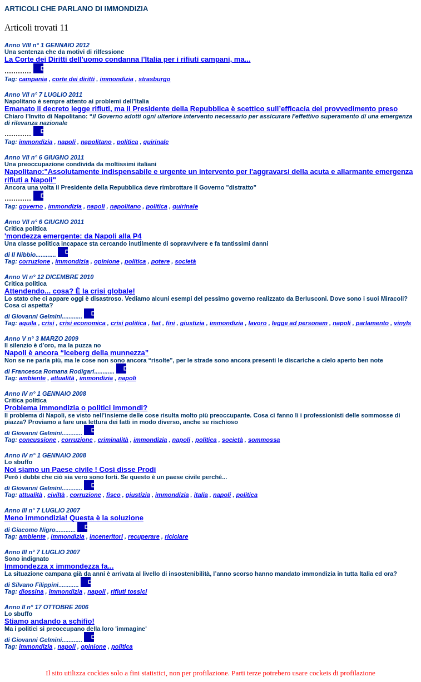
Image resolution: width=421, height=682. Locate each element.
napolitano (96, 141)
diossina (31, 591)
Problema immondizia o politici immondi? (75, 408)
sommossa (264, 439)
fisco (113, 494)
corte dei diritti (73, 79)
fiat (156, 323)
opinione (107, 261)
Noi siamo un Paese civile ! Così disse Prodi (80, 469)
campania (33, 79)
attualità (62, 378)
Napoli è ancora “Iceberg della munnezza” (76, 353)
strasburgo (154, 79)
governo (31, 206)
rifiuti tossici (129, 591)
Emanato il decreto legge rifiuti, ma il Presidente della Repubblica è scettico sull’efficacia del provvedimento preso (201, 108)
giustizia (192, 323)
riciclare (176, 536)
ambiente (32, 378)
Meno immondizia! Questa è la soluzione (73, 518)
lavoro (258, 323)
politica (127, 141)
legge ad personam (300, 323)
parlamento (372, 323)
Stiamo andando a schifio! (49, 621)
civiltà (56, 494)
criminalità (113, 439)
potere (160, 261)
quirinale (156, 141)
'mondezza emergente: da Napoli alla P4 (73, 236)
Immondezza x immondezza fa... (59, 566)
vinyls (402, 323)
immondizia (116, 79)
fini (170, 323)
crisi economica (83, 323)
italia (201, 494)
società (185, 261)
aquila (28, 323)
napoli (67, 141)
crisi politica (128, 323)
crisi (48, 323)
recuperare (144, 536)
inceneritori (106, 536)
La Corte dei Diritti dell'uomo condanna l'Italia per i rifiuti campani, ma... (127, 59)
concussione (37, 439)
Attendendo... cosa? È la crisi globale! (69, 291)
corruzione (34, 261)
